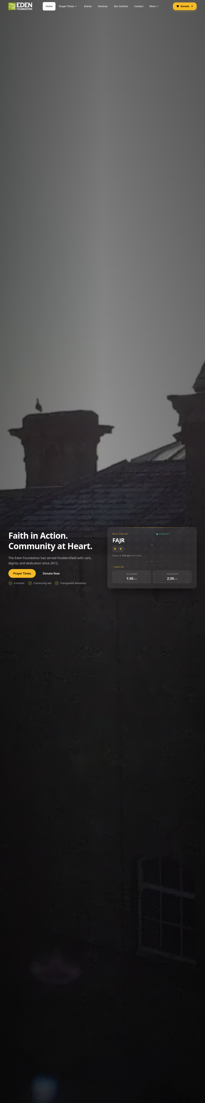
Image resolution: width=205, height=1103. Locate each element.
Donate (184, 6)
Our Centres (121, 6)
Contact (138, 6)
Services (103, 6)
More (154, 6)
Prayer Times (68, 6)
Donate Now (51, 573)
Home (49, 6)
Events (88, 6)
